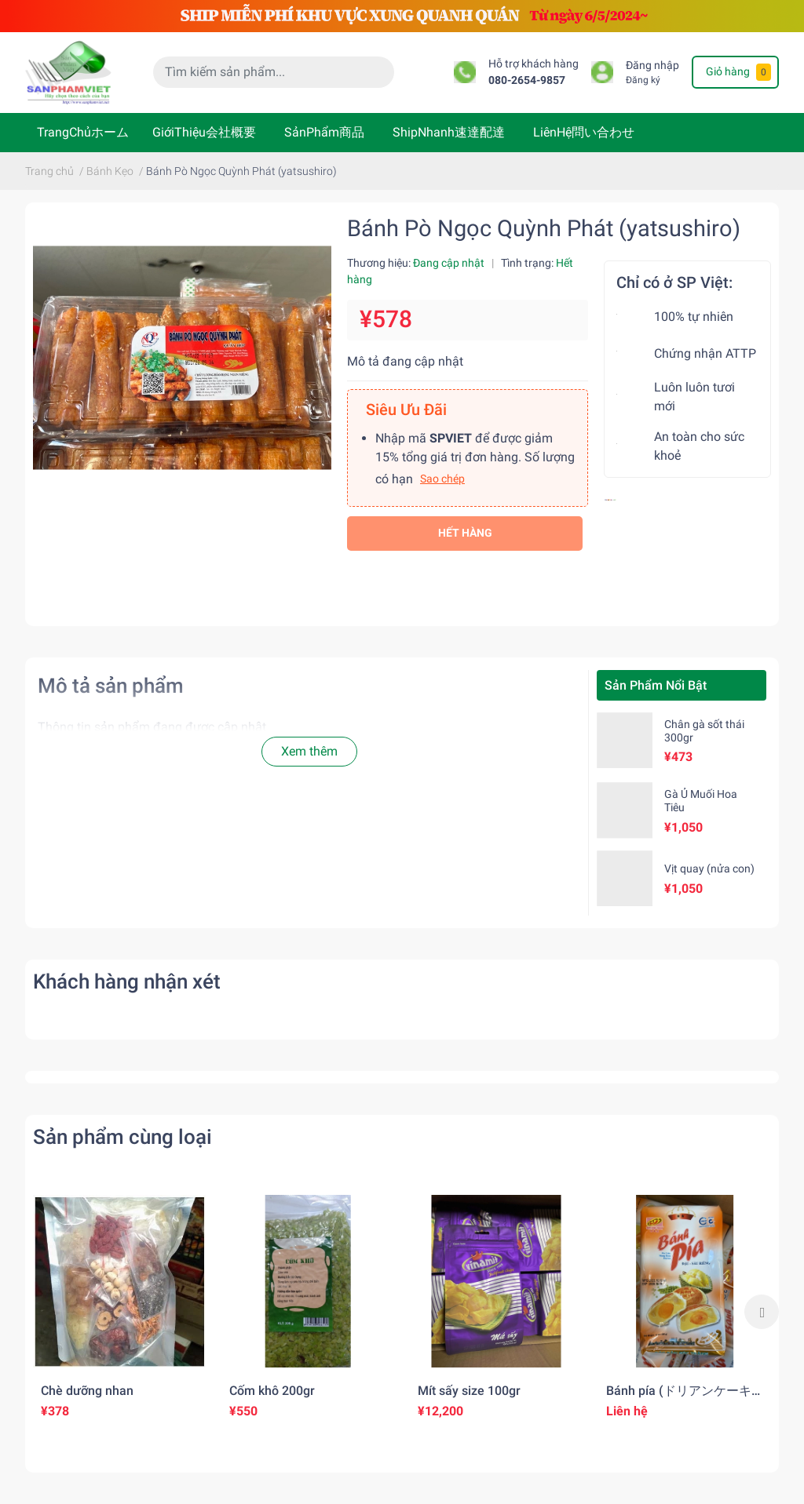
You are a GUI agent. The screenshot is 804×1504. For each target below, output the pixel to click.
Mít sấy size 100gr (469, 1390)
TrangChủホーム (83, 132)
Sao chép (442, 478)
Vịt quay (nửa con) (709, 868)
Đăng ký (643, 80)
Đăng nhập (652, 65)
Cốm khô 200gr (272, 1390)
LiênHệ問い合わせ (583, 132)
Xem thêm (309, 751)
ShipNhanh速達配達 (449, 132)
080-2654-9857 (526, 80)
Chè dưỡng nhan (87, 1390)
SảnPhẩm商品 (324, 132)
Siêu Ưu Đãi (406, 409)
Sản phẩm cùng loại (122, 1137)
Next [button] (761, 1312)
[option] (119, 1312)
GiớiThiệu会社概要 (204, 132)
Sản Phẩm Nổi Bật (656, 685)
